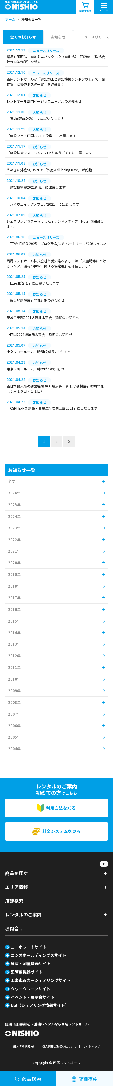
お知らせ (58, 37)
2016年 (14, 609)
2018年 (14, 586)
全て (11, 481)
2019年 (14, 574)
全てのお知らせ (23, 37)
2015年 (14, 621)
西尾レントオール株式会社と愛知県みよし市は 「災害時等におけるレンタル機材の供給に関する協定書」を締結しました (56, 263)
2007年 (14, 714)
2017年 (14, 597)
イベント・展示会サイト (33, 997)
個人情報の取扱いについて (59, 1046)
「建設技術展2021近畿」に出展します (36, 187)
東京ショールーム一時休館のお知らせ (35, 368)
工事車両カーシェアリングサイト (40, 980)
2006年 (14, 725)
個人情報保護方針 (24, 1046)
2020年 (14, 562)
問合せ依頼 (85, 7)
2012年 (14, 655)
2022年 (14, 539)
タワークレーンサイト (30, 989)
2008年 (14, 702)
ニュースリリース (94, 37)
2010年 (14, 679)
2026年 (14, 493)
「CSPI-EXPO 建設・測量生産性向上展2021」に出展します (52, 408)
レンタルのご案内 (23, 914)
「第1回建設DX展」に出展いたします (35, 118)
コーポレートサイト (29, 947)
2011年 (14, 667)
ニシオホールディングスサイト (38, 955)
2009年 (14, 690)
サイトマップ (91, 1046)
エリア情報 (16, 886)
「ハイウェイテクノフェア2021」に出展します (43, 204)
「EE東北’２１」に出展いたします (33, 283)
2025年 (14, 504)
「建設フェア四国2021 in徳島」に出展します (41, 135)
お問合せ (14, 928)
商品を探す (16, 873)
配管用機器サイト (27, 972)
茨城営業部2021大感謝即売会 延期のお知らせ (43, 317)
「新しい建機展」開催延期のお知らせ (35, 300)
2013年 (14, 644)
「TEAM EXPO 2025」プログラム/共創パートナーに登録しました (56, 243)
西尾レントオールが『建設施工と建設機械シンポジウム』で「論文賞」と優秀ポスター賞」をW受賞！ (56, 81)
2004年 (14, 748)
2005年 (14, 737)
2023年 (14, 528)
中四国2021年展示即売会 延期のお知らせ (39, 334)
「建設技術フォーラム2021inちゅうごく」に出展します (49, 152)
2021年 (14, 551)
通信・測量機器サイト (31, 963)
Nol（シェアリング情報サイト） (40, 1005)
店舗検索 (14, 900)
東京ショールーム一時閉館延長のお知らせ (39, 351)
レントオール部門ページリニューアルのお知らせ (44, 101)
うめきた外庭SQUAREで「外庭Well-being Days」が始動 (49, 169)
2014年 (14, 632)
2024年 (14, 516)
